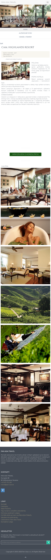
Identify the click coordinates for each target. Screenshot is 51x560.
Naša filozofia (6, 509)
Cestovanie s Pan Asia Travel (11, 520)
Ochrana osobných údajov (10, 513)
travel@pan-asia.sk (7, 484)
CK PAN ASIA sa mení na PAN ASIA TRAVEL (16, 515)
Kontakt (4, 504)
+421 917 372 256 (6, 482)
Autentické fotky (25, 33)
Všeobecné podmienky (9, 517)
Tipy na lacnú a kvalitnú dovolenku (13, 511)
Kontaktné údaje (7, 522)
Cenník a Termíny (25, 37)
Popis (25, 29)
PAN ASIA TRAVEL (8, 2)
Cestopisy (4, 506)
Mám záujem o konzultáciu (25, 154)
